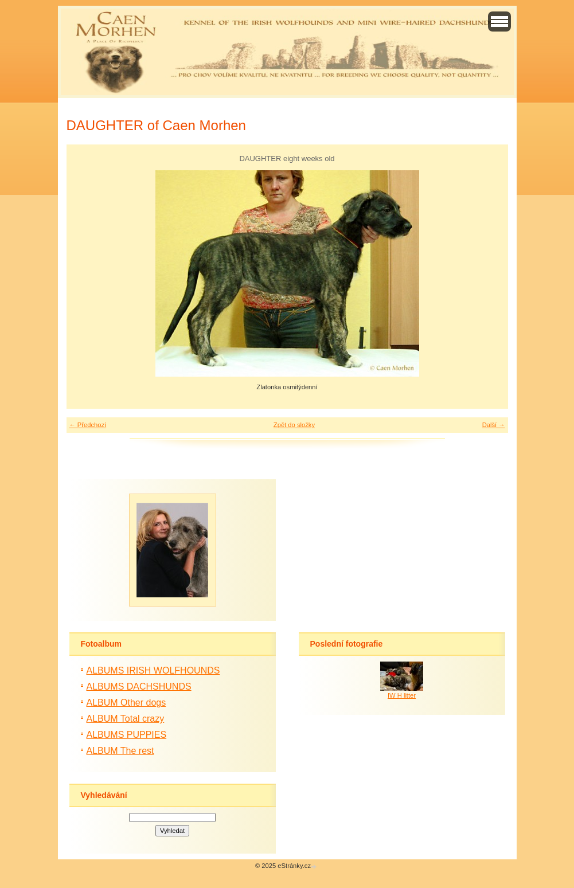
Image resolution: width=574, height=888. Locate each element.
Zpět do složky (294, 424)
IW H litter (402, 695)
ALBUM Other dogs (126, 702)
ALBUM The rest (120, 751)
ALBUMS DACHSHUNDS (139, 686)
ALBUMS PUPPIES (127, 735)
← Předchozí (88, 424)
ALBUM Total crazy (126, 718)
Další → (493, 424)
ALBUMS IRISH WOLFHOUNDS (153, 670)
